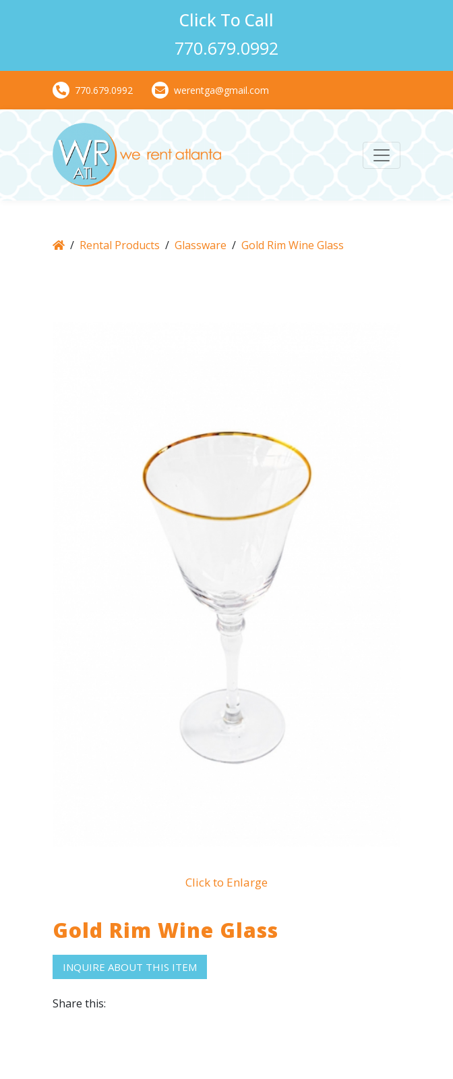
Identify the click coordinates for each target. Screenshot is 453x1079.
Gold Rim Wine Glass (292, 245)
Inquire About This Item (130, 967)
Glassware (201, 245)
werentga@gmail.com (210, 90)
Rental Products (120, 245)
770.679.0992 (93, 90)
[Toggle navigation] (381, 155)
